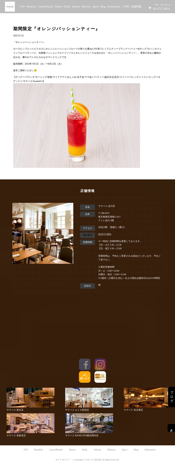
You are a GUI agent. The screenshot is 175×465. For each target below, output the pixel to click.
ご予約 (125, 6)
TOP (22, 6)
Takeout (76, 6)
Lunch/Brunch (45, 6)
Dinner (58, 6)
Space (95, 6)
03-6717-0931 (104, 234)
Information (113, 6)
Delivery (86, 6)
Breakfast (31, 6)
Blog (102, 6)
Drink (67, 6)
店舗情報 (136, 6)
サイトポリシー (62, 459)
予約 (171, 428)
